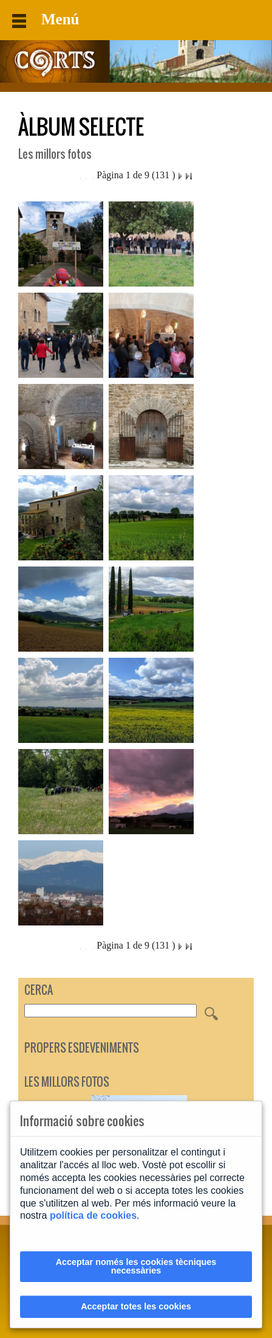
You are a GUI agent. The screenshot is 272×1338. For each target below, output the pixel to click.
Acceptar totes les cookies (136, 1306)
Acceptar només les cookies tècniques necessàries (136, 1266)
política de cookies (93, 1215)
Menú (46, 19)
